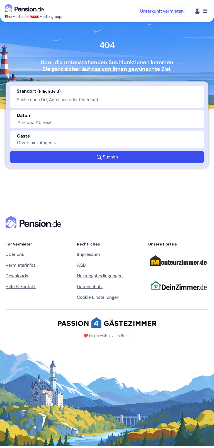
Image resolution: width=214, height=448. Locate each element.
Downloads (17, 276)
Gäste (23, 136)
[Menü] (200, 11)
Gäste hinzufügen (37, 143)
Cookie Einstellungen (98, 297)
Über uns (15, 254)
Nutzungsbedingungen (100, 276)
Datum (24, 115)
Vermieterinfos (21, 265)
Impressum (88, 254)
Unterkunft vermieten (162, 11)
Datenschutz (90, 287)
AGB (81, 265)
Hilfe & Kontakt (21, 287)
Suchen (107, 157)
